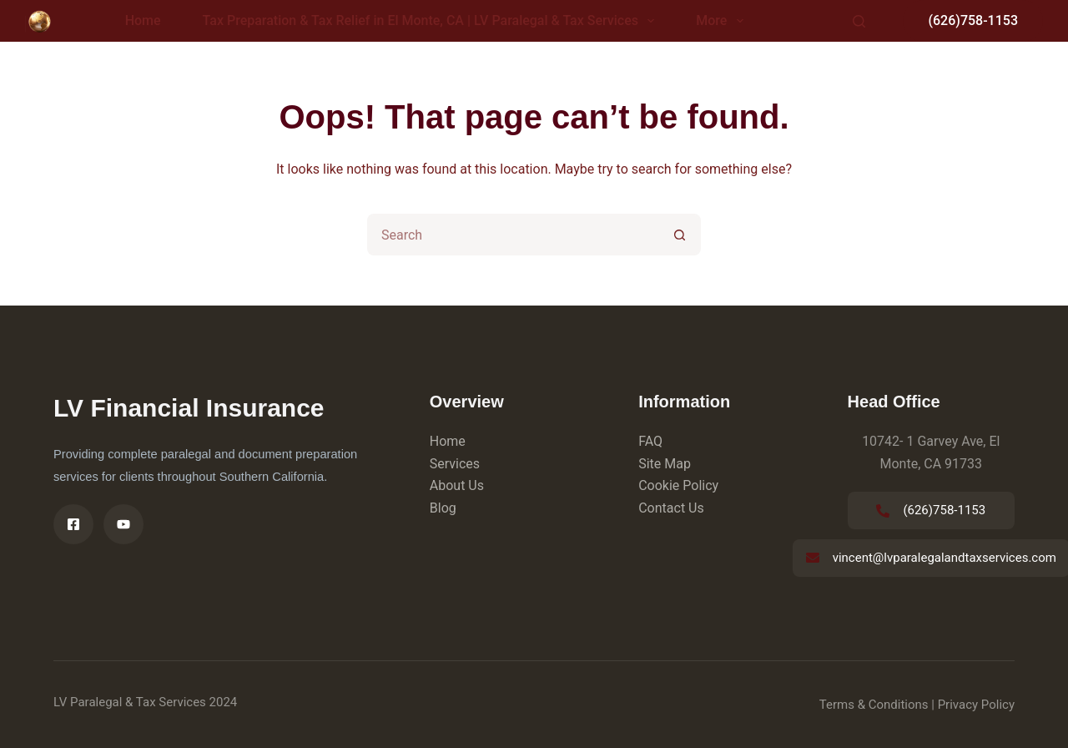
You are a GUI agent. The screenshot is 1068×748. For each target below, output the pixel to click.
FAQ (650, 441)
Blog (443, 508)
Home (143, 20)
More (722, 20)
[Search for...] (513, 234)
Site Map (664, 464)
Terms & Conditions (874, 704)
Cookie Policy (678, 485)
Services (455, 464)
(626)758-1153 (973, 20)
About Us (457, 485)
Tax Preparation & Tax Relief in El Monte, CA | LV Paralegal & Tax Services (432, 20)
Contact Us (671, 508)
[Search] (859, 21)
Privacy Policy (976, 704)
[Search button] (680, 234)
